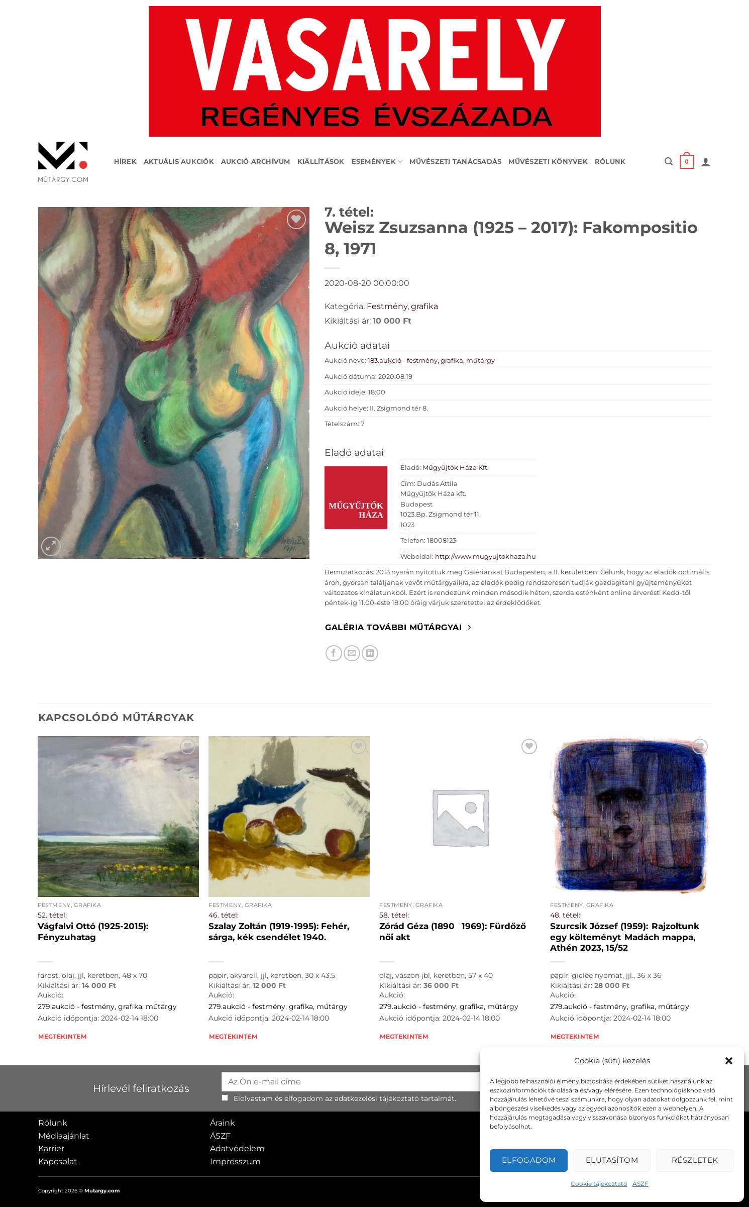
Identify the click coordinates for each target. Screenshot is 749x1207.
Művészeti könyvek (547, 161)
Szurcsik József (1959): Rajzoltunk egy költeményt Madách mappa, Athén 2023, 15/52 (624, 937)
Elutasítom (612, 1160)
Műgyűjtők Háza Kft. (455, 467)
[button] (729, 1061)
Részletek (695, 1160)
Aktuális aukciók (179, 161)
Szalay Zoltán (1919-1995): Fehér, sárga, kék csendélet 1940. (278, 931)
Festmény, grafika (402, 306)
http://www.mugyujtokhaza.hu (485, 556)
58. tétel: (394, 915)
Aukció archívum (255, 161)
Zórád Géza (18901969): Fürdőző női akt (452, 931)
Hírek (125, 161)
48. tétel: (565, 915)
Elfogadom (529, 1160)
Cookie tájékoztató (599, 1183)
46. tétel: (223, 915)
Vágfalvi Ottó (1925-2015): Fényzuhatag (93, 931)
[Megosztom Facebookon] (334, 653)
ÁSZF (640, 1183)
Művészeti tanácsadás (455, 161)
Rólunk (610, 161)
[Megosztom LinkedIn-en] (370, 653)
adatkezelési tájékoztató (377, 1098)
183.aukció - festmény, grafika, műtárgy (431, 360)
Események (377, 161)
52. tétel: (52, 915)
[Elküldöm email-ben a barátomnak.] (352, 653)
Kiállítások (321, 161)
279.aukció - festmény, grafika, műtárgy (107, 1006)
